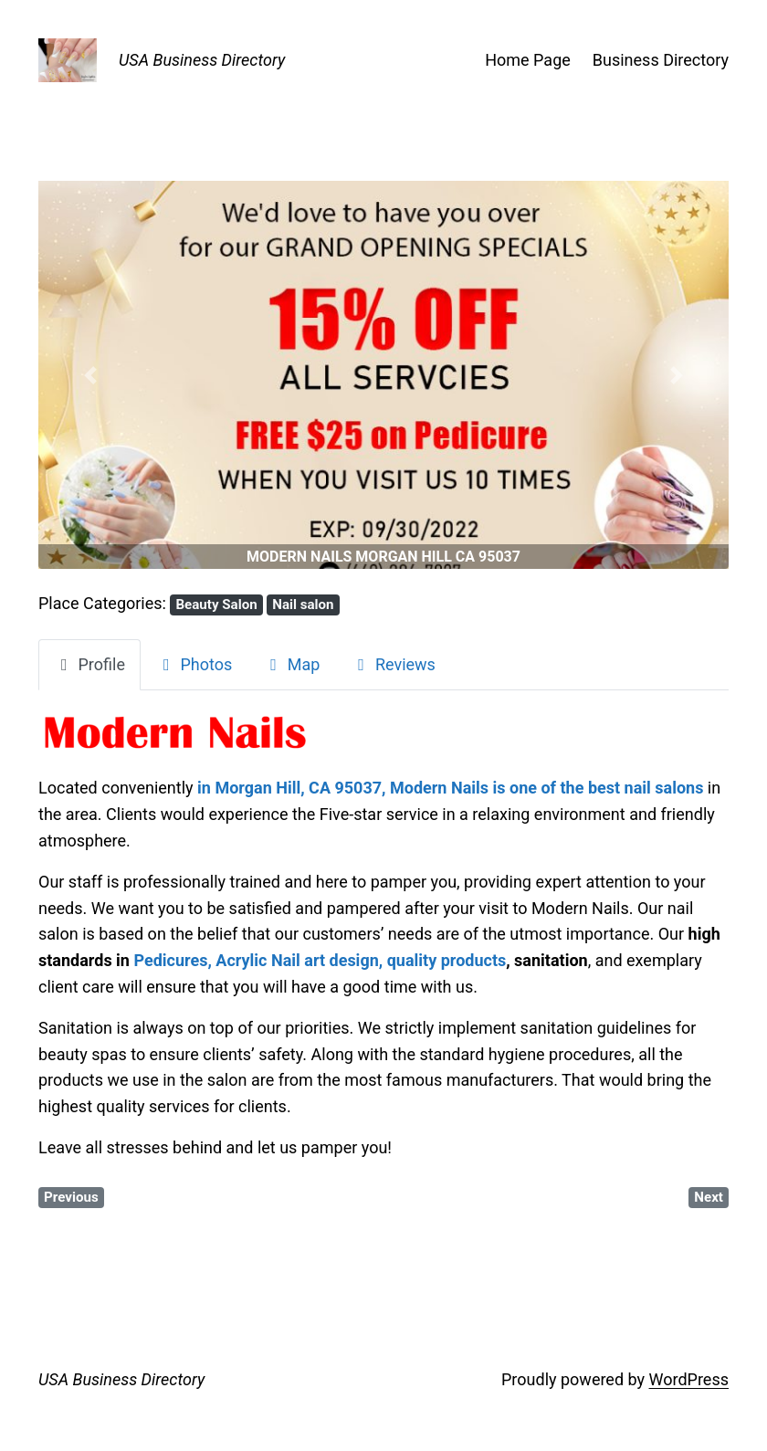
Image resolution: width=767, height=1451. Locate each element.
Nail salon (302, 604)
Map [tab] (291, 664)
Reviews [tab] (393, 664)
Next (708, 1197)
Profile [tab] (89, 664)
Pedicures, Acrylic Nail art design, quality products (319, 960)
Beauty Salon (216, 604)
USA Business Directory (202, 59)
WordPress (689, 1379)
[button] (90, 375)
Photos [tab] (194, 664)
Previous (71, 1197)
